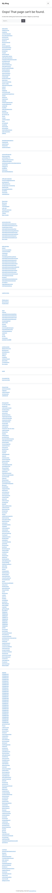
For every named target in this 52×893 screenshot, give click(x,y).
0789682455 (5, 710)
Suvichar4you (5, 753)
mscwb (4, 52)
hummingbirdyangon (8, 328)
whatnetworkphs (6, 47)
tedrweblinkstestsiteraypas (9, 272)
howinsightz (5, 770)
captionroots (5, 727)
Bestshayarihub (6, 482)
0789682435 (5, 677)
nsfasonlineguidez (7, 418)
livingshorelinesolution (8, 868)
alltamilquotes (6, 765)
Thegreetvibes (6, 488)
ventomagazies (6, 459)
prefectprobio (5, 347)
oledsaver (4, 641)
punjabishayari (6, 61)
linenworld (5, 447)
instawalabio (5, 571)
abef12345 (5, 322)
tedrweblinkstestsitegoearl (9, 236)
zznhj (3, 334)
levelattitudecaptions (7, 140)
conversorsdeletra (7, 646)
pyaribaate (5, 631)
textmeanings (5, 663)
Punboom (4, 662)
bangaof (4, 277)
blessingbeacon (6, 657)
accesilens (5, 282)
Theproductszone (6, 416)
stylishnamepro (6, 147)
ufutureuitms (5, 758)
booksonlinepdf (6, 78)
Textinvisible (5, 550)
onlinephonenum (6, 873)
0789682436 (5, 679)
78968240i (5, 621)
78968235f (5, 615)
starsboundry (5, 457)
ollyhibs (4, 672)
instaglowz (5, 799)
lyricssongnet (5, 741)
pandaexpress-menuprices (9, 638)
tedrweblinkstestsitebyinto (9, 224)
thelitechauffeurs (6, 564)
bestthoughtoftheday (8, 68)
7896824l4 (5, 626)
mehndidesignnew (7, 464)
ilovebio (4, 598)
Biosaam (4, 485)
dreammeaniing (6, 827)
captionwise (5, 425)
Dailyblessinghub (6, 473)
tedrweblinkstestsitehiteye (9, 265)
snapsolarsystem (6, 420)
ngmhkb (4, 607)
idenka (4, 88)
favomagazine (6, 772)
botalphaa (5, 51)
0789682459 (5, 717)
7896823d (4, 612)
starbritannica (6, 445)
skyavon (4, 810)
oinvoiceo (4, 872)
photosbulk (5, 113)
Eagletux (4, 204)
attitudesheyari (6, 755)
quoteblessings (6, 466)
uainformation (6, 119)
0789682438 (5, 683)
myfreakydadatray (7, 286)
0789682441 (5, 688)
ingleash (4, 390)
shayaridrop (5, 731)
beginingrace (5, 521)
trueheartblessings (7, 794)
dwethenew (5, 187)
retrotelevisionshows (7, 275)
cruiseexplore (5, 362)
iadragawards (5, 454)
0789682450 (5, 701)
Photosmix (5, 463)
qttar (3, 310)
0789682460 (5, 719)
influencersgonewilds (8, 475)
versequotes (5, 394)
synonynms (5, 784)
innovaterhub (5, 378)
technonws (5, 126)
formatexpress (6, 71)
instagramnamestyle (7, 835)
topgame (4, 90)
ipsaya (3, 514)
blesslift (4, 504)
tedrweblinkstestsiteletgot (9, 268)
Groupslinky (5, 837)
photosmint (5, 37)
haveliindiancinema (7, 227)
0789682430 (5, 686)
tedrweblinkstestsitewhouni (9, 237)
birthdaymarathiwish (7, 583)
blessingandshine (7, 803)
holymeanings (6, 648)
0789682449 (5, 700)
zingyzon (4, 732)
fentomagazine (6, 46)
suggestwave (5, 791)
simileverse (5, 756)
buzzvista (4, 512)
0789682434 (5, 676)
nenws (4, 118)
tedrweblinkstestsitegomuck (9, 225)
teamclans (5, 80)
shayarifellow (5, 562)
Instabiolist (5, 502)
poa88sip (4, 168)
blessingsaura (5, 808)
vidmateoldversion (7, 109)
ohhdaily (4, 451)
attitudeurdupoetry (7, 58)
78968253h (5, 619)
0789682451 (5, 703)
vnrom (4, 44)
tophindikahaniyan (7, 130)
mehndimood (5, 834)
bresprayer (5, 511)
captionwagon (6, 392)
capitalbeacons (6, 751)
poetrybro (4, 523)
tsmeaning (5, 782)
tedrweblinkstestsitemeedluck (10, 234)
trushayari (5, 535)
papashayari (5, 144)
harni (3, 121)
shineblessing (5, 352)
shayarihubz (5, 801)
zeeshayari (5, 738)
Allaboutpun (5, 300)
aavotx (4, 95)
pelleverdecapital (6, 856)
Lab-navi (4, 208)
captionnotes (5, 293)
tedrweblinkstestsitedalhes (9, 314)
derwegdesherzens (7, 189)
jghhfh (4, 627)
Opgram (4, 478)
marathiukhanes (6, 542)
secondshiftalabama (7, 171)
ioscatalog (5, 338)
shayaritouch (5, 639)
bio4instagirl (5, 574)
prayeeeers (5, 804)
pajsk (3, 371)
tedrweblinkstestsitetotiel (9, 280)
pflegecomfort (6, 880)
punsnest (4, 817)
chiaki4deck (5, 762)
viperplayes (5, 530)
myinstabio (5, 411)
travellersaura (5, 760)
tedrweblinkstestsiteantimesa (10, 258)
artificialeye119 (6, 158)
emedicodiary (5, 409)
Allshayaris (5, 490)
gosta (3, 116)
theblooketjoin (6, 70)
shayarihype (5, 497)
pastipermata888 (6, 340)
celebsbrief (5, 395)
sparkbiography (6, 524)
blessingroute (5, 509)
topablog (4, 125)
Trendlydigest (5, 206)
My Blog (5, 3)
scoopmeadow (6, 792)
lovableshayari (6, 645)
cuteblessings (5, 469)
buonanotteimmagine (8, 439)
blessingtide (5, 665)
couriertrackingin (6, 636)
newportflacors (6, 870)
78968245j (5, 622)
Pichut (3, 726)
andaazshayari (6, 359)
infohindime (5, 435)
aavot (3, 581)
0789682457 (5, 714)
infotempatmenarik (7, 102)
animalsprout (5, 492)
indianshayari (5, 507)
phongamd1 (5, 403)
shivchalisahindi (6, 49)
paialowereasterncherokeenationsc (11, 163)
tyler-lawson (5, 860)
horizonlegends (6, 444)
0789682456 (5, 712)
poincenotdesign (6, 865)
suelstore (4, 333)
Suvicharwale (5, 476)
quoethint (4, 602)
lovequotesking (6, 415)
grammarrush (6, 531)
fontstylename (6, 579)
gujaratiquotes (6, 576)
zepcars (4, 456)
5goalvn (4, 853)
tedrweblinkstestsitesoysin (9, 319)
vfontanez (4, 192)
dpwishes (4, 557)
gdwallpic (4, 787)
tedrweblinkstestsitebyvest (9, 262)
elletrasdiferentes (6, 506)
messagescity (5, 660)
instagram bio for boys (8, 428)
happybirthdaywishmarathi (9, 59)
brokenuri (4, 867)
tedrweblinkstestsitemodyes (9, 270)
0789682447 (5, 696)
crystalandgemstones (8, 858)
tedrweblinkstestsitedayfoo (9, 315)
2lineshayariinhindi (7, 786)
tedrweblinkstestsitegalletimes (10, 230)
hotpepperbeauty (6, 863)
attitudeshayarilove (7, 440)
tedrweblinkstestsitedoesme (9, 279)
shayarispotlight (6, 768)
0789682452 (5, 705)
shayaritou (5, 432)
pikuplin (4, 780)
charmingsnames (6, 734)
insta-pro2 (5, 585)
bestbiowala (5, 538)
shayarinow (5, 387)
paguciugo (5, 875)
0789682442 (5, 689)
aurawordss (5, 798)
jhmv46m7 (5, 610)
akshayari (4, 743)
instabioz (4, 357)
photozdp (4, 567)
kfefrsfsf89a (5, 605)
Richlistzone (5, 350)
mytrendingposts (6, 154)
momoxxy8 (5, 879)
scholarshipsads (6, 34)
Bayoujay (4, 203)
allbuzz (4, 355)
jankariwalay (5, 442)
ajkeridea (4, 566)
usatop (4, 595)
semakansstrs (5, 825)
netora (4, 87)
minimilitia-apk (6, 92)
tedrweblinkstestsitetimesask (10, 274)
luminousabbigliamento (8, 180)
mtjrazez (4, 326)
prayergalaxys (6, 815)
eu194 (3, 336)
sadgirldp (4, 106)
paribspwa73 (5, 182)
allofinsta (4, 97)
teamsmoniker (6, 380)
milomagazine (6, 528)
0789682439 (5, 684)
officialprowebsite (7, 178)
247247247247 (6, 724)
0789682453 (5, 707)
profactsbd (5, 423)
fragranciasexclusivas (7, 159)
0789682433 (5, 674)
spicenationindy (6, 222)
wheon (4, 569)
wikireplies (5, 28)
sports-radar (5, 83)
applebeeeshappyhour (8, 94)
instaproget (5, 76)
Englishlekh (5, 487)
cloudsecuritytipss (7, 651)
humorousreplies (6, 250)
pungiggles (5, 729)
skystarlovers (5, 796)
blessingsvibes (6, 156)
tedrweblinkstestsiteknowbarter (10, 267)
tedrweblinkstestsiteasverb (9, 260)
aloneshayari (5, 39)
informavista (5, 500)
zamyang (4, 861)
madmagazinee (6, 744)
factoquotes (5, 545)
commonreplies (6, 251)
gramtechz (5, 842)
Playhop (4, 832)
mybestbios (5, 736)
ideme (3, 248)
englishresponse (6, 779)
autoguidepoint (6, 820)
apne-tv (4, 597)
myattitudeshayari (7, 633)
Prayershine (5, 303)
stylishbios (5, 540)
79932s (4, 213)
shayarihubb (5, 590)
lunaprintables (6, 650)
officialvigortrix (6, 184)
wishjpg (4, 101)
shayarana (5, 145)
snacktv (4, 452)
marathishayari (6, 811)
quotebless (5, 600)
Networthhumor (6, 348)
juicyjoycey (5, 748)
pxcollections (5, 437)
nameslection (5, 194)
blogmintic (5, 593)
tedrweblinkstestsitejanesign (10, 232)
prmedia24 (5, 123)
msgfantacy (5, 552)
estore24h (4, 255)
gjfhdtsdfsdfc (5, 609)
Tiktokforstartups (6, 210)
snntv (3, 591)
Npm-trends (5, 215)
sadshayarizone (6, 536)
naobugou (5, 253)
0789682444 (5, 693)
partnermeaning (6, 533)
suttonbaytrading (6, 877)
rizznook (4, 767)
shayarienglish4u (6, 82)
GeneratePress (32, 891)
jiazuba (4, 324)
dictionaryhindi (6, 42)
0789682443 (5, 691)
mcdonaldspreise (6, 104)
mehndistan (5, 763)
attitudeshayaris (6, 66)
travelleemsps (6, 775)
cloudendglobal (6, 321)
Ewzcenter (5, 201)
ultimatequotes (6, 421)
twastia (4, 433)
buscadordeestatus (7, 35)
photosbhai (5, 128)
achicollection (5, 739)
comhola (4, 849)
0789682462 (5, 722)
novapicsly (5, 658)
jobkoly (4, 133)
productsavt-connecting (8, 185)
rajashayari (5, 99)
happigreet (5, 142)
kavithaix (4, 547)
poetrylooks (5, 750)
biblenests (5, 789)
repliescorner (5, 30)
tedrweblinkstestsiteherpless (10, 263)
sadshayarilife (5, 839)
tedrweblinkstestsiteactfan (9, 229)
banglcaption (5, 559)
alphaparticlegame (7, 85)
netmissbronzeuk (6, 408)
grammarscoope (6, 655)
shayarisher (5, 555)
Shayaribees (5, 480)
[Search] (23, 20)
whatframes (5, 449)
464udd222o (5, 603)
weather (4, 111)
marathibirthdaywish (7, 483)
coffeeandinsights (7, 161)
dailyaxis (4, 354)
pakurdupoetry (6, 131)
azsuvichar (5, 413)
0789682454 (5, 708)
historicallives (5, 461)
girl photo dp (5, 114)
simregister (5, 427)
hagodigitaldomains (7, 284)
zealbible (4, 526)
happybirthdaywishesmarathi (10, 841)
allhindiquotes (6, 63)
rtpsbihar (4, 32)
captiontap (5, 822)
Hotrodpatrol (5, 211)
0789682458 (5, 715)
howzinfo (4, 746)
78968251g (5, 617)
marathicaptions (6, 578)
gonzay (4, 830)
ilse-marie (4, 239)
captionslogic (5, 430)
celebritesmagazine (7, 516)
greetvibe (4, 543)
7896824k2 (5, 624)
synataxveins (5, 494)
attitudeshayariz (6, 560)
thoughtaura (5, 634)
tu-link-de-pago (6, 404)
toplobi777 (5, 166)
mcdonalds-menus (7, 56)
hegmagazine (5, 774)
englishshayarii (6, 643)
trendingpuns (5, 823)
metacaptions (5, 806)
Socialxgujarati (6, 548)
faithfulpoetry (5, 572)
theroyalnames (6, 495)
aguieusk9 (5, 164)
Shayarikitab (5, 468)
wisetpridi (4, 406)
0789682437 (5, 681)
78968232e (5, 614)
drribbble (4, 190)
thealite (4, 829)
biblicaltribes (5, 246)
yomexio (4, 554)
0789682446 (5, 695)
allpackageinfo (6, 75)
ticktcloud (4, 170)
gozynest (4, 499)
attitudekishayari (6, 777)
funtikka (4, 107)
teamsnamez (5, 518)
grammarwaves (6, 389)
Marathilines (5, 302)
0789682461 (5, 720)
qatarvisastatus (6, 73)
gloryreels (4, 360)
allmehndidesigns (7, 64)
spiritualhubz (5, 54)
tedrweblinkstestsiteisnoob (9, 317)
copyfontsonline (6, 813)
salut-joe (4, 854)
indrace (4, 312)
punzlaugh (5, 818)
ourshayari (5, 629)
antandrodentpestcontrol (9, 851)
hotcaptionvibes (6, 519)
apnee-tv (4, 40)
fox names (5, 364)
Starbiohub (5, 653)
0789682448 (5, 698)
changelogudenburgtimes (9, 256)
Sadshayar (5, 471)
